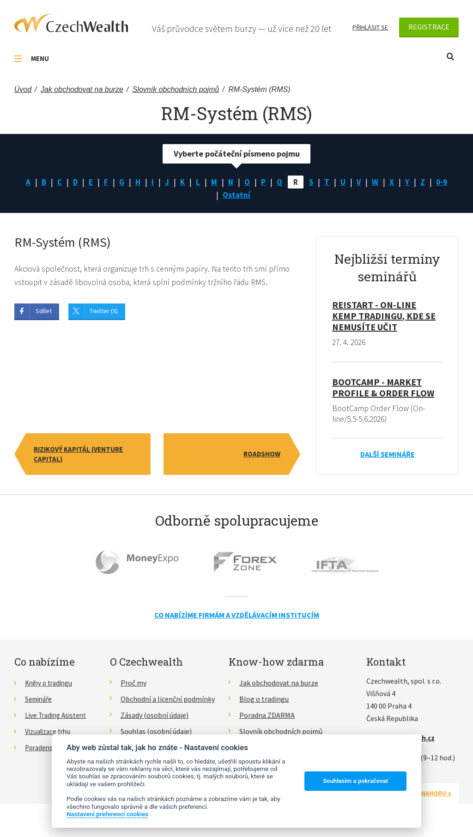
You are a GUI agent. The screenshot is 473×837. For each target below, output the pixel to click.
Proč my (133, 685)
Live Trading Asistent (58, 717)
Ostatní (236, 196)
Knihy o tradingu (51, 685)
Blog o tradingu (264, 701)
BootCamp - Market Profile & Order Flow (383, 389)
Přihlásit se (370, 27)
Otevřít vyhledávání (450, 57)
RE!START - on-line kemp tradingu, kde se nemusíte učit (384, 317)
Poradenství (44, 749)
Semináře (40, 701)
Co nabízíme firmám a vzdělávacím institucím (236, 617)
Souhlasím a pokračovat (355, 780)
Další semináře (387, 456)
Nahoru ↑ (436, 796)
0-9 (445, 182)
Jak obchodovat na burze (278, 685)
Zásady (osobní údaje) (154, 717)
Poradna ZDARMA (267, 717)
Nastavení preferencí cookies (107, 814)
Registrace (428, 26)
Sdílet (44, 313)
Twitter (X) (104, 313)
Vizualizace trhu (50, 733)
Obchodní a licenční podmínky (168, 701)
